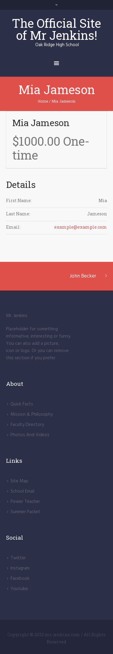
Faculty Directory (27, 424)
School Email (22, 491)
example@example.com (80, 227)
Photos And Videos (30, 435)
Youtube (19, 588)
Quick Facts (22, 404)
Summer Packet (25, 512)
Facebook (20, 578)
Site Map (19, 481)
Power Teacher (25, 501)
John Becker (83, 276)
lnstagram (20, 568)
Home (43, 101)
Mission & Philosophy (32, 414)
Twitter (18, 558)
